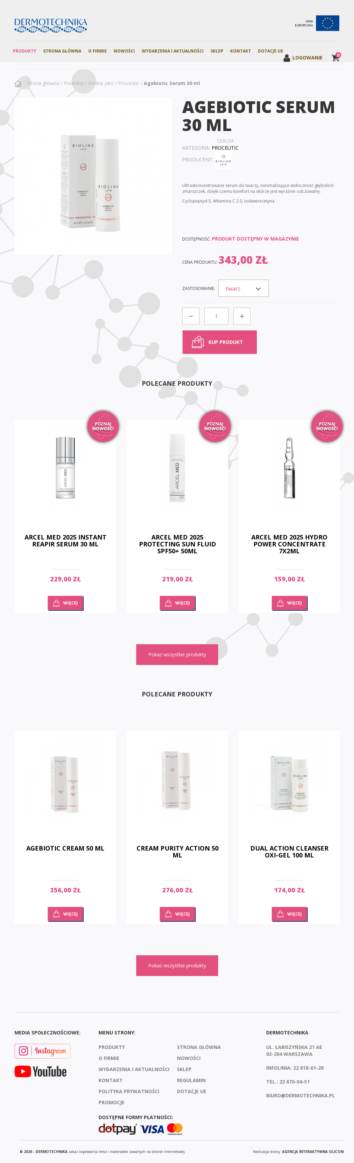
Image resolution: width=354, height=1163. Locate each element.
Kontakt (240, 51)
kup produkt (225, 342)
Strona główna (42, 83)
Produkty (24, 51)
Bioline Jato (101, 83)
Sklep (217, 51)
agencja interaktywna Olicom (313, 1151)
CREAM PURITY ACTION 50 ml (177, 851)
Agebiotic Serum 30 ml (172, 83)
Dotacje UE (270, 51)
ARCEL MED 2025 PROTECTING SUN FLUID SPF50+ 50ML (177, 544)
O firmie (97, 51)
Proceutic (128, 83)
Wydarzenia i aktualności (173, 51)
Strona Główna (62, 51)
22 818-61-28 (308, 1067)
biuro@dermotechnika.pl (300, 1095)
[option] (65, 521)
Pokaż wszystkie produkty (177, 654)
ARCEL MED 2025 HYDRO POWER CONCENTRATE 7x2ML (289, 544)
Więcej (70, 603)
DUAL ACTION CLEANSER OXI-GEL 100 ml (289, 851)
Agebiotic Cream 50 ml (65, 848)
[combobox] (243, 288)
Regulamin (191, 1080)
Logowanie (303, 57)
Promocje (111, 1102)
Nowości (124, 51)
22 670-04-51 (294, 1081)
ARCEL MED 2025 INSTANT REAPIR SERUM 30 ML (65, 540)
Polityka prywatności (129, 1091)
